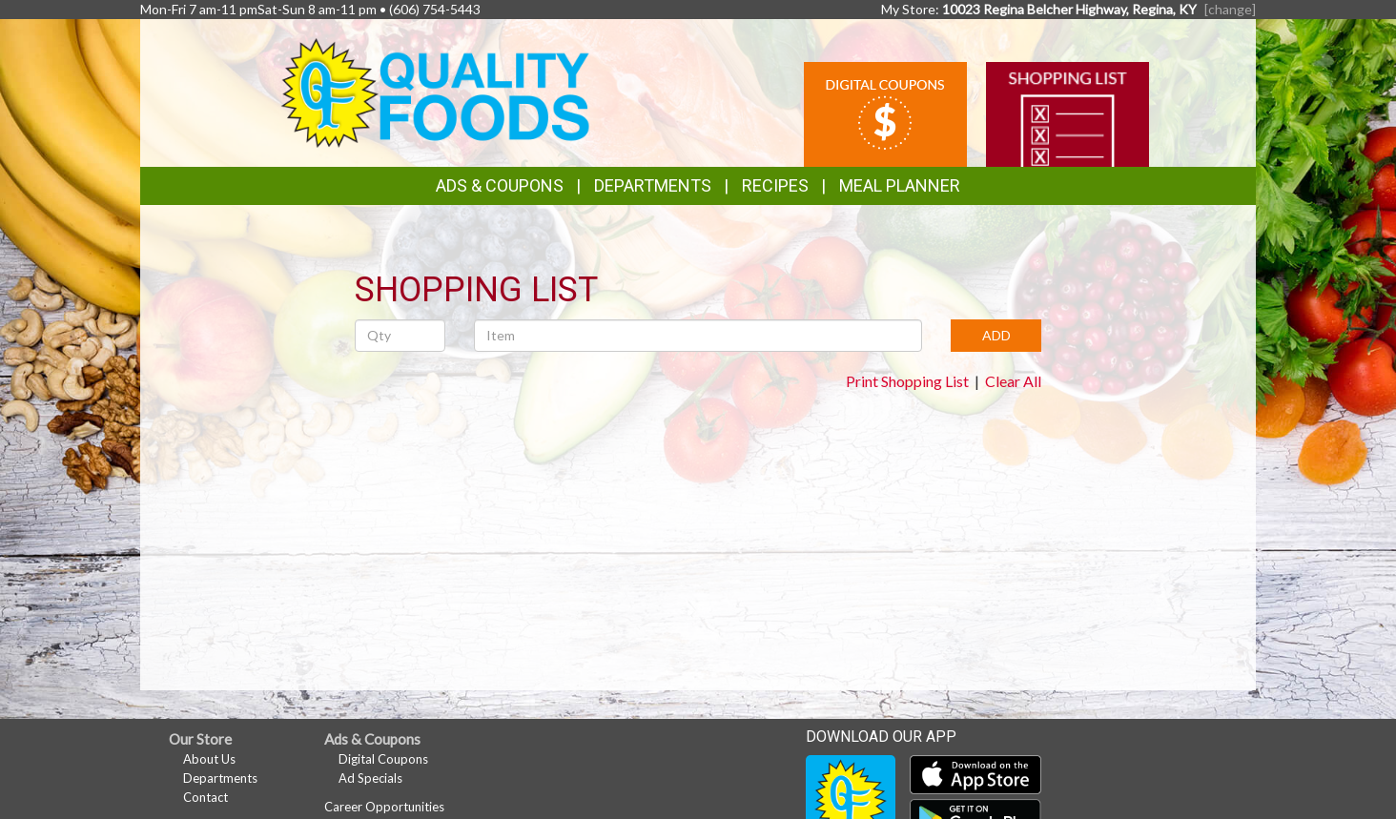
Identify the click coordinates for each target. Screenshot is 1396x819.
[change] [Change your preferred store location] (1230, 9)
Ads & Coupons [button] (500, 185)
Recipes (775, 185)
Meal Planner (899, 185)
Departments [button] (652, 185)
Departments (220, 778)
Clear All (1013, 381)
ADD (996, 335)
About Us (209, 759)
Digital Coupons (383, 759)
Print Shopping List (907, 381)
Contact (205, 797)
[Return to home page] (435, 91)
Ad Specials (370, 778)
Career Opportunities (384, 806)
